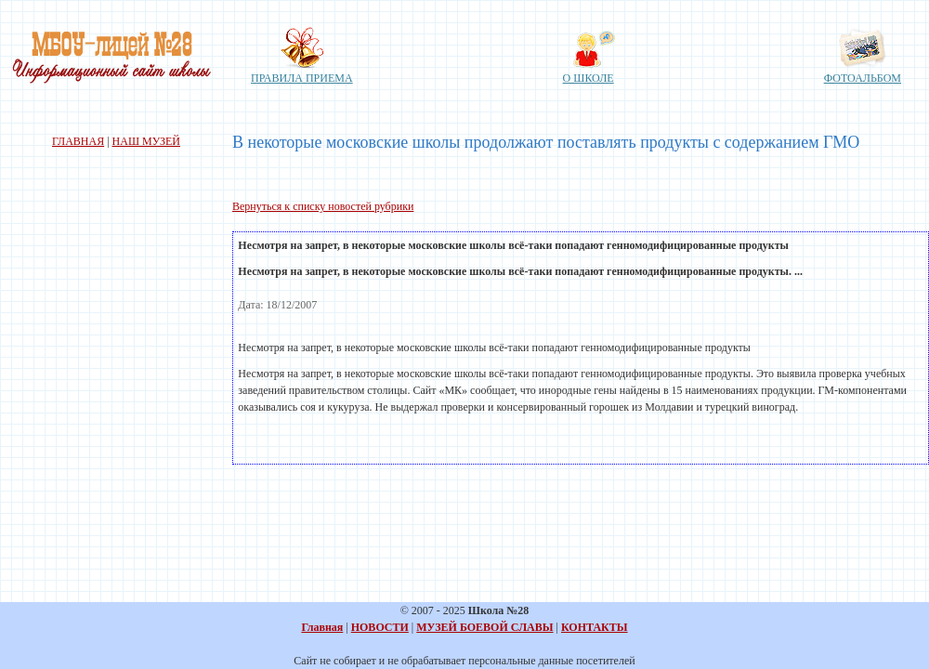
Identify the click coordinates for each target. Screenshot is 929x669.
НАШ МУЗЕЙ (146, 141)
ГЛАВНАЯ (78, 141)
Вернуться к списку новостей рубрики (322, 206)
